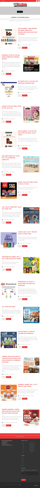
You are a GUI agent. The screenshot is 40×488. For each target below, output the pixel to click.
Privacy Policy (8, 484)
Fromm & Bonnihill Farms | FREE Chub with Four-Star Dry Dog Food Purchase (11, 411)
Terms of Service (12, 484)
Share (24, 47)
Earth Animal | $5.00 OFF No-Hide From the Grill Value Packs (27, 133)
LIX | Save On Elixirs (8, 306)
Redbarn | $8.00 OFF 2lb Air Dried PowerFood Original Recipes (11, 57)
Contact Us (20, 11)
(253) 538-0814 (4, 443)
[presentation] (25, 477)
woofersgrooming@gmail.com (6, 444)
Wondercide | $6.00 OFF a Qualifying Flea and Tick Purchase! (26, 283)
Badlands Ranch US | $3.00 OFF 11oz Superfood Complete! (11, 157)
